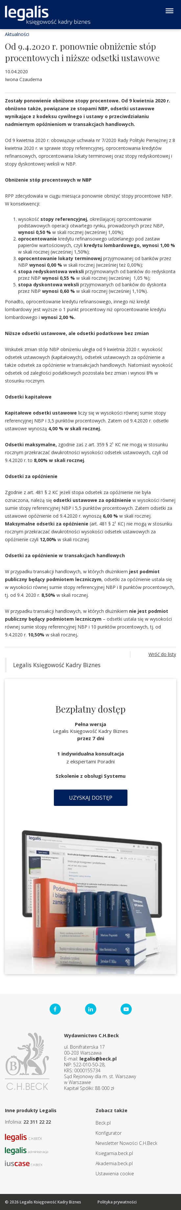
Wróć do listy (162, 654)
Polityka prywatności (117, 1202)
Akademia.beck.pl (114, 1163)
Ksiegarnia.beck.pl (114, 1153)
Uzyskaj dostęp (90, 797)
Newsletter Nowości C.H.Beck (126, 1143)
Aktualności (17, 34)
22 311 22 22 (37, 1122)
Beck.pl (103, 1123)
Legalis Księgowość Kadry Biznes (57, 665)
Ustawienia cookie (115, 1173)
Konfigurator (109, 1133)
